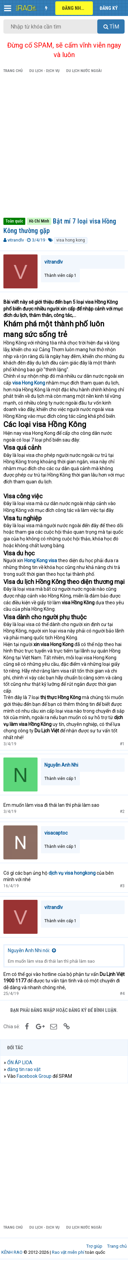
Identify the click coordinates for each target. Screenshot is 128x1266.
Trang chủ (117, 1246)
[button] (7, 8)
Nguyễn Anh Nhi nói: (29, 950)
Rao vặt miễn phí (68, 1252)
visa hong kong (70, 240)
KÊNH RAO (12, 1252)
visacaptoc (56, 833)
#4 (122, 993)
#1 (122, 744)
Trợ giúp (94, 1246)
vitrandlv (16, 240)
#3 (122, 886)
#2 (122, 811)
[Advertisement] (64, 146)
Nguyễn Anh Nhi (61, 765)
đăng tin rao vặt (24, 1069)
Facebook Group (34, 1076)
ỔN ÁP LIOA (19, 1062)
